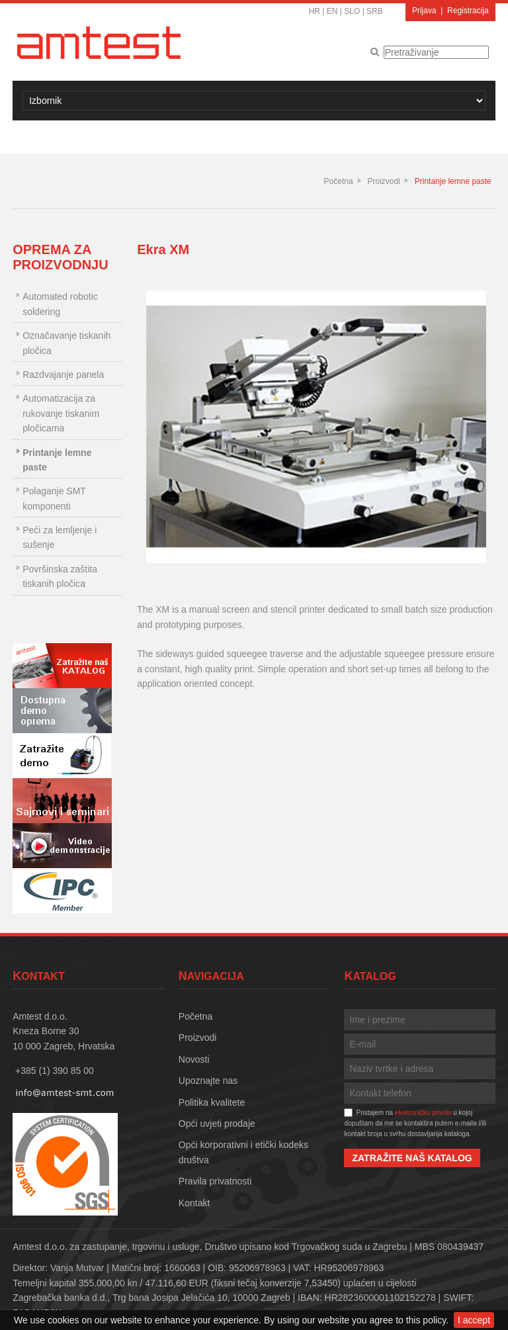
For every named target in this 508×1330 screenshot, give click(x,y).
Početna (338, 181)
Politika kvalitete (212, 1102)
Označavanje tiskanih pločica (66, 342)
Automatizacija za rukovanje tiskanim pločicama (60, 413)
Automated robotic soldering (60, 303)
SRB (374, 11)
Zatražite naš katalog (412, 1158)
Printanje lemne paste (453, 181)
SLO (352, 11)
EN (332, 11)
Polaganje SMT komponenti (54, 498)
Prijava (424, 10)
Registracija (468, 10)
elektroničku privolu (423, 1112)
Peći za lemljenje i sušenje (59, 537)
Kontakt (194, 1203)
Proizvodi (383, 181)
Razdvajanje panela (63, 374)
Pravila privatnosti (215, 1181)
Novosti (194, 1059)
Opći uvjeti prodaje (217, 1123)
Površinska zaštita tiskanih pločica (59, 576)
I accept (474, 1320)
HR (314, 11)
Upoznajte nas (208, 1080)
